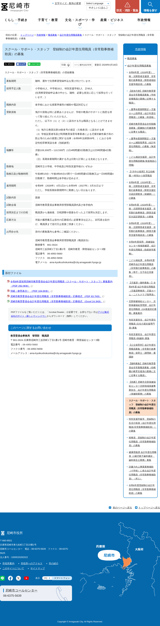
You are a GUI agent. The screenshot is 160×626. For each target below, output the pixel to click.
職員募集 (52, 35)
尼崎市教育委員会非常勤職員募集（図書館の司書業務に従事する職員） (142, 128)
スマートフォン (62, 578)
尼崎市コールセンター (21, 590)
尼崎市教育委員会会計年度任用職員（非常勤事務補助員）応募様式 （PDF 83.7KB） (57, 296)
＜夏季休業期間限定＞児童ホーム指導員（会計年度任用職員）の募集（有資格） (142, 113)
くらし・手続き (16, 20)
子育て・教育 (48, 20)
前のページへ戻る (122, 507)
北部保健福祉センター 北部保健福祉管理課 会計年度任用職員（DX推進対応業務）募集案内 (142, 307)
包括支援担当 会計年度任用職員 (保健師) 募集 (142, 336)
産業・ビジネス (112, 20)
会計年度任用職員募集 (71, 35)
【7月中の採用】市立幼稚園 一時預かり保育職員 (142, 173)
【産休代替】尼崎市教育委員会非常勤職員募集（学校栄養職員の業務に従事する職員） (142, 97)
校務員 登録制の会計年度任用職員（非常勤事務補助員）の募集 (142, 441)
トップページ (27, 35)
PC (45, 578)
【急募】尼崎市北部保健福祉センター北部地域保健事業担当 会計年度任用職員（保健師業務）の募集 (142, 388)
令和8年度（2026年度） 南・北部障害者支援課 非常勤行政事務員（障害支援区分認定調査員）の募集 (142, 211)
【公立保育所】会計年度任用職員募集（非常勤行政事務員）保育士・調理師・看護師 (142, 351)
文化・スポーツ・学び (80, 22)
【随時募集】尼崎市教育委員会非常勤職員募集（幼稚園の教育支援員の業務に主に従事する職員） (142, 369)
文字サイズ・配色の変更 (68, 3)
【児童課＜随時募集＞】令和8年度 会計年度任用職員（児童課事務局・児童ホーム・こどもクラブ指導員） (142, 289)
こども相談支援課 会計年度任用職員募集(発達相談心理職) (142, 161)
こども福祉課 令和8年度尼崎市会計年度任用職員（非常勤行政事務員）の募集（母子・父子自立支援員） (142, 268)
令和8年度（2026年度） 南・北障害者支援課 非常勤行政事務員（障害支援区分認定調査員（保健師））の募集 (142, 190)
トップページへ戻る (149, 507)
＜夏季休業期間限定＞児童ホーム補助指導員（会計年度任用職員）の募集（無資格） (142, 144)
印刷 (63, 65)
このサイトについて (13, 568)
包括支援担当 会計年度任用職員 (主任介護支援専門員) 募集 (142, 324)
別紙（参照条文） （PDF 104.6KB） (31, 291)
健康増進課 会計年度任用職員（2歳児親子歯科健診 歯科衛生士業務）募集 (142, 456)
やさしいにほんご (98, 7)
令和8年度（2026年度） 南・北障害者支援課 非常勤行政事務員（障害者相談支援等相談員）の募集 (142, 78)
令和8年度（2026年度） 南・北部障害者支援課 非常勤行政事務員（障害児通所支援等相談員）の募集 (142, 229)
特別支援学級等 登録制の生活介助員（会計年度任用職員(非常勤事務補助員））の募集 (142, 425)
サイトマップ (37, 568)
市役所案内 (8, 563)
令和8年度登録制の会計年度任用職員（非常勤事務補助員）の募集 (142, 489)
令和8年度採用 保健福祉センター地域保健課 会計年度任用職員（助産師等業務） (142, 248)
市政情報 (144, 20)
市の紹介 (53, 563)
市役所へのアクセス (31, 563)
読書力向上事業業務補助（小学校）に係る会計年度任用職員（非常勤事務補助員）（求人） (142, 473)
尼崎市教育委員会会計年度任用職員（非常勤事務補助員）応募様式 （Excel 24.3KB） (57, 301)
